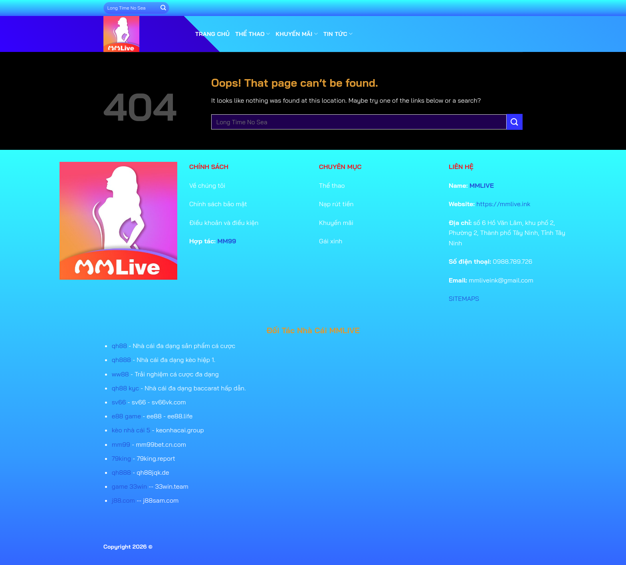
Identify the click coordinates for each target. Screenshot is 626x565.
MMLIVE (482, 185)
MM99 (227, 241)
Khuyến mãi (297, 34)
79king (121, 458)
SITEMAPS (464, 298)
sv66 (119, 402)
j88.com (123, 500)
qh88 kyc (125, 388)
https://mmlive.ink (503, 204)
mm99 (121, 444)
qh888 (121, 360)
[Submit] (163, 8)
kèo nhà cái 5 (131, 430)
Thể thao (252, 34)
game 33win (129, 486)
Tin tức (338, 34)
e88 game (126, 416)
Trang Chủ (212, 34)
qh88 (119, 346)
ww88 (120, 374)
